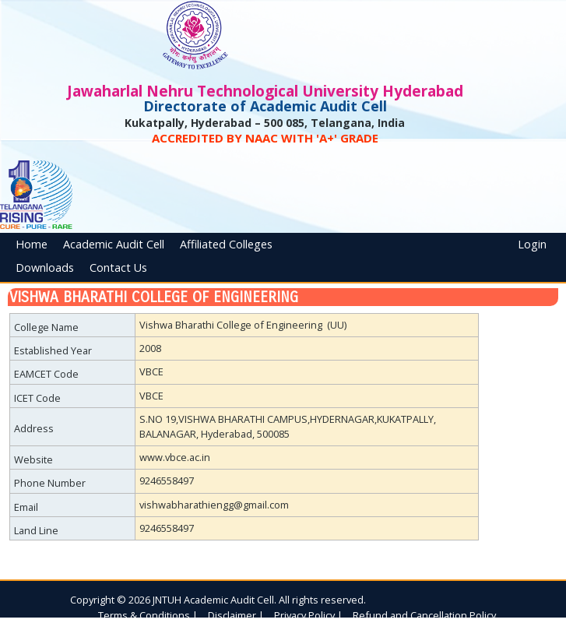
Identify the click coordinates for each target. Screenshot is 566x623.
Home (31, 244)
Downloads (45, 267)
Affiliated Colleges (226, 244)
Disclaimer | (236, 615)
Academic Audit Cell (113, 244)
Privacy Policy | (308, 615)
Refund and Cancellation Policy (424, 615)
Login (532, 244)
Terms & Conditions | (148, 615)
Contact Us (118, 267)
